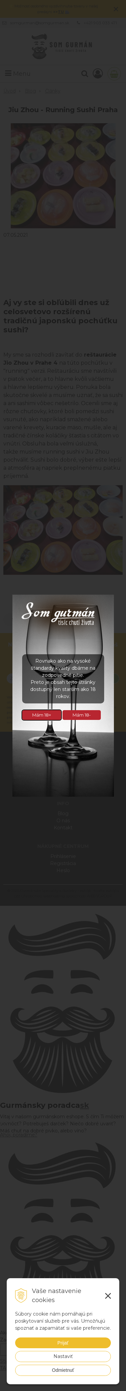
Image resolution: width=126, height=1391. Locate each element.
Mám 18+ (41, 715)
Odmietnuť (63, 1370)
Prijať (63, 1343)
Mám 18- (82, 715)
